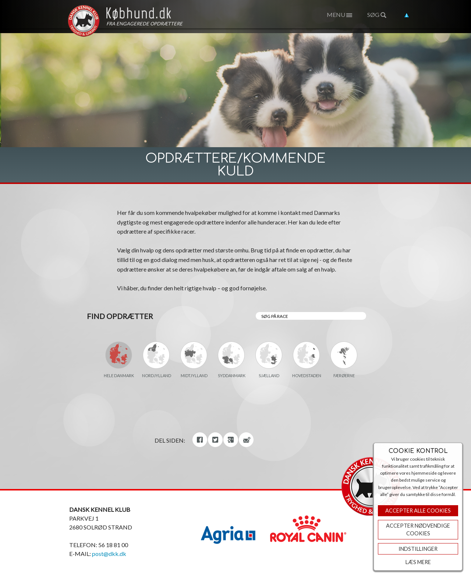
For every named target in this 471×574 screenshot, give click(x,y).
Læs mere (418, 562)
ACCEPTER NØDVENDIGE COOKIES (418, 529)
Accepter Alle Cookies (418, 510)
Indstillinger (418, 549)
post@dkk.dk (109, 553)
